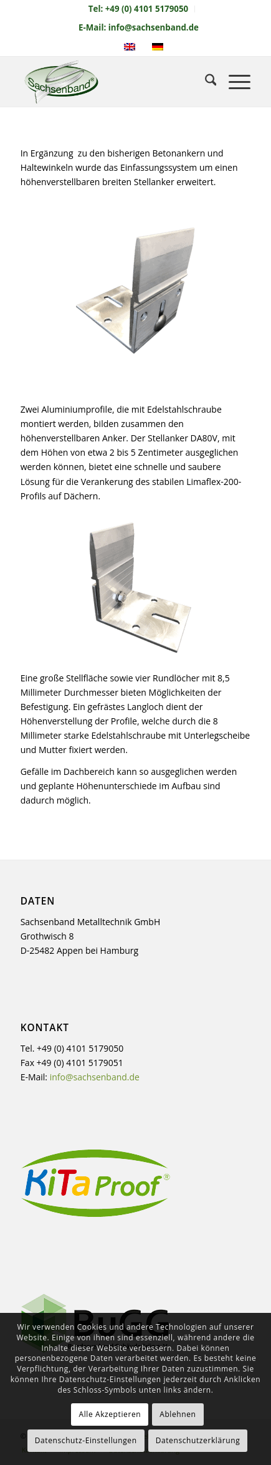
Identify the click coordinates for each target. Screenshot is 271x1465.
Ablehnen (177, 1414)
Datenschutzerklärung (198, 1440)
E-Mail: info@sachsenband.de (138, 27)
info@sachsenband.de (95, 1077)
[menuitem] (138, 9)
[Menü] (233, 82)
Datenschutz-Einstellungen (86, 1440)
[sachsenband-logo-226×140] (113, 82)
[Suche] (205, 82)
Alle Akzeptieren (109, 1414)
